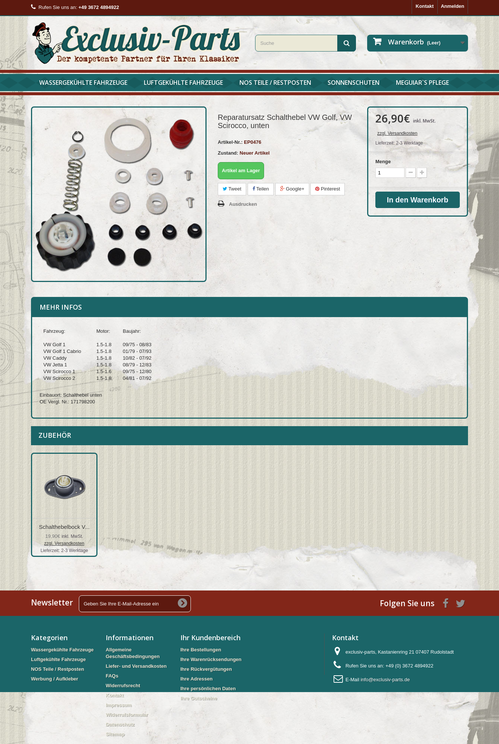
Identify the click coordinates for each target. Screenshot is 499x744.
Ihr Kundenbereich (210, 637)
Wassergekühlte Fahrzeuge (83, 82)
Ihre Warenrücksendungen (211, 659)
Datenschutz (120, 724)
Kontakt (425, 6)
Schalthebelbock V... (212, 527)
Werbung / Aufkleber (54, 679)
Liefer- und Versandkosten (136, 666)
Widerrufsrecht (123, 685)
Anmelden (452, 6)
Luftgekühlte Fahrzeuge (183, 82)
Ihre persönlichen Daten (208, 688)
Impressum (118, 705)
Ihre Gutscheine (198, 698)
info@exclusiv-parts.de (385, 679)
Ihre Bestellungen (200, 649)
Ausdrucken (243, 204)
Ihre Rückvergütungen (206, 669)
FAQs (112, 676)
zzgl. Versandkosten (397, 133)
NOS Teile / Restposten (275, 82)
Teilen (260, 189)
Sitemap (115, 734)
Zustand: (228, 153)
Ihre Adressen (196, 679)
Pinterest (327, 189)
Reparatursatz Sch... (64, 527)
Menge (383, 161)
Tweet (232, 189)
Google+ (292, 189)
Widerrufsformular (127, 714)
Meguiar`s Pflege (422, 82)
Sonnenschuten (353, 82)
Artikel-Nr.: (230, 142)
